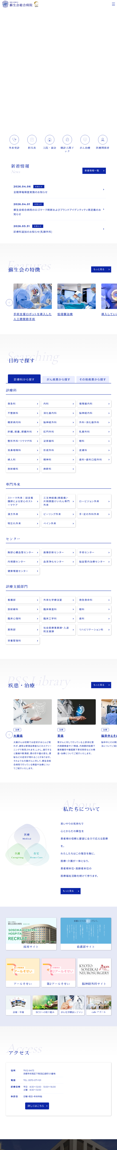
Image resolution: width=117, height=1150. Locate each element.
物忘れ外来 (14, 525)
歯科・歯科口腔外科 (90, 461)
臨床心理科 (14, 620)
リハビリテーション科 (91, 632)
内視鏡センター (17, 563)
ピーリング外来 (52, 515)
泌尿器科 (48, 442)
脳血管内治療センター (92, 563)
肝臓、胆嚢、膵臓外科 (20, 432)
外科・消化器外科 (89, 423)
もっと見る (98, 270)
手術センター (87, 554)
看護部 (12, 602)
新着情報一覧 (91, 170)
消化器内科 (50, 414)
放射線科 (13, 470)
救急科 (12, 404)
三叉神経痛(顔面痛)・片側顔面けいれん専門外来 (56, 503)
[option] (35, 303)
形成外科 (48, 451)
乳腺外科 (84, 432)
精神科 (47, 461)
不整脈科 (13, 414)
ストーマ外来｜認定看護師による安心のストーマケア (21, 503)
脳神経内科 (86, 414)
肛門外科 (48, 432)
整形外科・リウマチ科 (20, 442)
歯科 (82, 620)
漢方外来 (13, 515)
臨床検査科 (50, 611)
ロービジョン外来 (89, 503)
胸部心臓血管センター (21, 554)
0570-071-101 (34, 1082)
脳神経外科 (50, 423)
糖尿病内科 (14, 423)
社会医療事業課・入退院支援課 (56, 632)
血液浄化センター (53, 563)
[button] (9, 303)
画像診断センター (53, 554)
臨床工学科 (50, 620)
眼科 (82, 442)
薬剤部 (12, 632)
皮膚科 (83, 451)
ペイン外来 (50, 525)
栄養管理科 (14, 643)
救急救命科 (86, 602)
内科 (46, 404)
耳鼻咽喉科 (14, 451)
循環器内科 (86, 404)
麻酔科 (47, 470)
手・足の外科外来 (89, 515)
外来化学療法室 (52, 602)
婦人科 (12, 461)
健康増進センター (18, 573)
